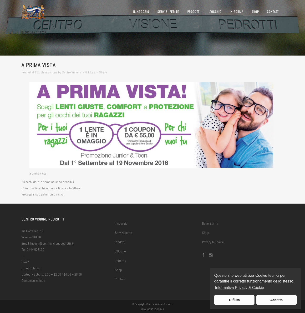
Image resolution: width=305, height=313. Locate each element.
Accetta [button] (276, 300)
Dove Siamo (210, 223)
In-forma (120, 260)
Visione (52, 72)
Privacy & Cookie (213, 242)
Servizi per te (123, 233)
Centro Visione (71, 72)
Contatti (120, 279)
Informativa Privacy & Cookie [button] (239, 288)
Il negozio (121, 223)
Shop (118, 270)
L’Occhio (120, 251)
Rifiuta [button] (234, 300)
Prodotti (120, 242)
